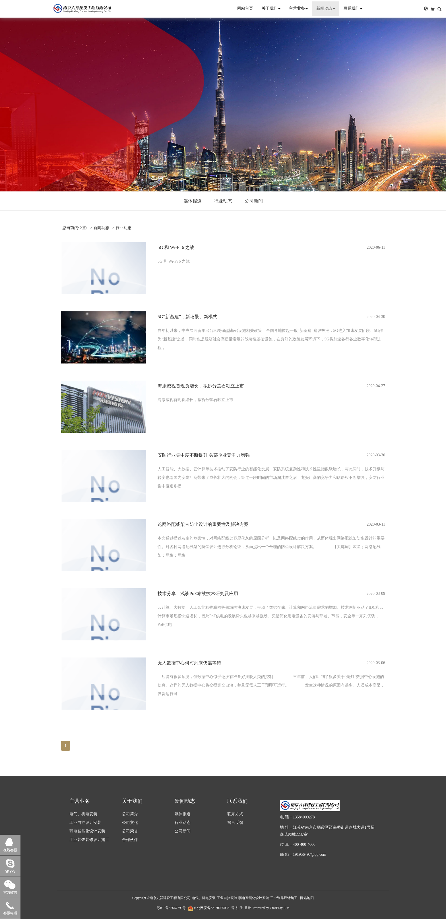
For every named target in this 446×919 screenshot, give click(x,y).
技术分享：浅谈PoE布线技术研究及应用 (198, 593)
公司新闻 (254, 201)
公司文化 (130, 822)
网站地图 (307, 898)
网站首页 (245, 8)
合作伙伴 (130, 840)
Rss (286, 908)
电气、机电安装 (83, 814)
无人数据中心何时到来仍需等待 (189, 662)
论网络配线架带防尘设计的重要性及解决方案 (203, 524)
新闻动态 (325, 8)
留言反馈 (235, 822)
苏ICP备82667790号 (171, 908)
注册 (239, 908)
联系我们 (353, 8)
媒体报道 (192, 201)
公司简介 (130, 814)
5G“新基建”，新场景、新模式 (187, 316)
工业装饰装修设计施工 (89, 840)
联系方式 (235, 814)
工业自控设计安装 (85, 822)
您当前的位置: (75, 228)
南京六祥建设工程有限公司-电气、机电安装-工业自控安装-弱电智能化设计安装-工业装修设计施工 (224, 898)
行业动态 (223, 201)
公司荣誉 (130, 831)
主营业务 (298, 8)
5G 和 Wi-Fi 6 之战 (176, 247)
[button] (426, 9)
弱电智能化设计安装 (87, 831)
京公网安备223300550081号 (211, 908)
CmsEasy (276, 908)
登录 (247, 908)
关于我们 (271, 8)
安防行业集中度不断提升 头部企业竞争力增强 (204, 455)
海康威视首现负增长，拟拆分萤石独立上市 (201, 385)
